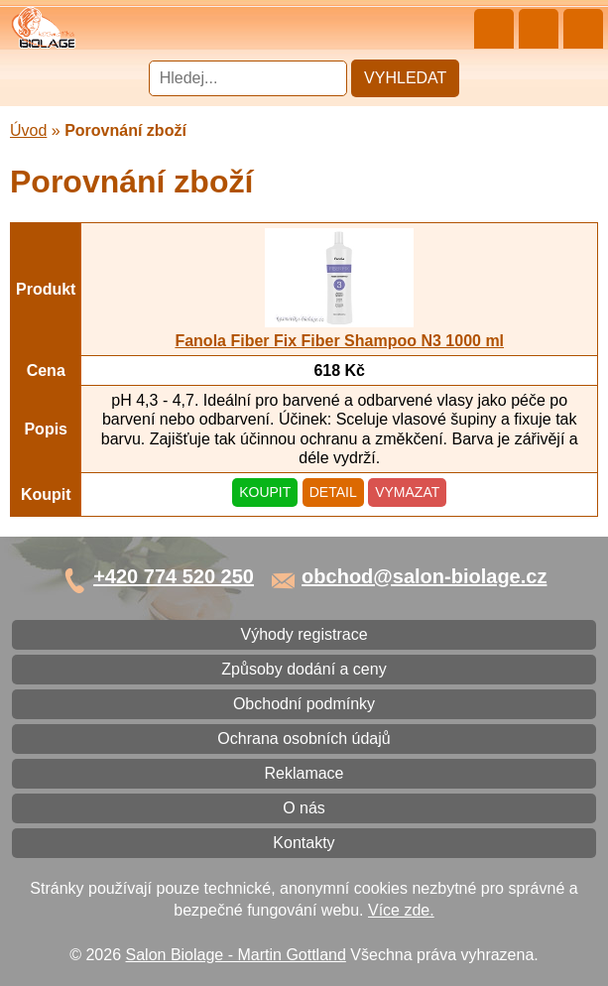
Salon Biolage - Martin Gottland (236, 954)
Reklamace (303, 773)
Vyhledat (405, 77)
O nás (304, 808)
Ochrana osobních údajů (303, 738)
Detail (333, 492)
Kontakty (303, 842)
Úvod (28, 130)
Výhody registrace (303, 634)
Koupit (265, 492)
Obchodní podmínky (304, 703)
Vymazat (407, 492)
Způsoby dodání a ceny (303, 669)
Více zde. (401, 910)
